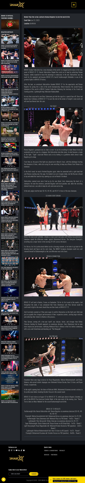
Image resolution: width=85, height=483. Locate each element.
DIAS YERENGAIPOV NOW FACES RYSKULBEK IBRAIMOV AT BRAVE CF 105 (9, 170)
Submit (34, 474)
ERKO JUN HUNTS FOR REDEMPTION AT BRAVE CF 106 (9, 313)
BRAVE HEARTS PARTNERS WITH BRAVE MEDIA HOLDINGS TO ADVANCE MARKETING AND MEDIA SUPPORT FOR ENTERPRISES (9, 236)
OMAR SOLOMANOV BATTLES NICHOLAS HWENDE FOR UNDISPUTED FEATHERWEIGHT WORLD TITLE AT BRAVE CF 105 (10, 358)
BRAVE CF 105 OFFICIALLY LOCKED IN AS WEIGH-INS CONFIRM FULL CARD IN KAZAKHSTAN (10, 124)
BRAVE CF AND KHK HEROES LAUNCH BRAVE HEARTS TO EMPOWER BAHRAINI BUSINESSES (9, 387)
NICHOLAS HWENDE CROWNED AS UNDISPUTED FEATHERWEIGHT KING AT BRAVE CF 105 (9, 109)
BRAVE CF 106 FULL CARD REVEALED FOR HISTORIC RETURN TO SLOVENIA (9, 76)
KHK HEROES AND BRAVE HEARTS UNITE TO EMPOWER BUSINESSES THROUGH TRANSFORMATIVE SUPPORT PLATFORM (9, 283)
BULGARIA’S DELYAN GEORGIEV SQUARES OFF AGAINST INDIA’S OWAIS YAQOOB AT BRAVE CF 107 (9, 139)
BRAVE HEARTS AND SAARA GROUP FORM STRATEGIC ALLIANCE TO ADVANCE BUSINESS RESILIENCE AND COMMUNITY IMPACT (10, 253)
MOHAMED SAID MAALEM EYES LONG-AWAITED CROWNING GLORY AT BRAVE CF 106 (10, 299)
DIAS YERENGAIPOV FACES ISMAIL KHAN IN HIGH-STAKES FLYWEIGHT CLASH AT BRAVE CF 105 (9, 328)
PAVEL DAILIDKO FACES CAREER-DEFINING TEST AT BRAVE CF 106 (9, 372)
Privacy (62, 451)
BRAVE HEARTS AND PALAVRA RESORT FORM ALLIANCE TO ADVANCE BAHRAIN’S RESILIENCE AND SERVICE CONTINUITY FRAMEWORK (9, 187)
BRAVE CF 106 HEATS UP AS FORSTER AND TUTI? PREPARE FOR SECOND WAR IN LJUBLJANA (10, 62)
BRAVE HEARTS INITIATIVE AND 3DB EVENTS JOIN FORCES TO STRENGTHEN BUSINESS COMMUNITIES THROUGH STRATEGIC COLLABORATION (9, 92)
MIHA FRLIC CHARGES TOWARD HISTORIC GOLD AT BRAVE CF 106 (9, 342)
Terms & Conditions (51, 451)
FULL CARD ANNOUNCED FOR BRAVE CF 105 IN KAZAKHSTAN (9, 268)
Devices (46, 455)
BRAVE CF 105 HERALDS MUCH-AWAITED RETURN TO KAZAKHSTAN (9, 401)
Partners (54, 455)
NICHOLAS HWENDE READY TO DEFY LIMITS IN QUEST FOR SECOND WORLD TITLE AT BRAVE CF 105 (10, 155)
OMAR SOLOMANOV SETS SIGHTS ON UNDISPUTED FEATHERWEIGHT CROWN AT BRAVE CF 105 (9, 203)
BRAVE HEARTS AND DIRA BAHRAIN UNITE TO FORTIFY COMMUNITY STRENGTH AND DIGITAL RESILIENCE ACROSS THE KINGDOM (9, 220)
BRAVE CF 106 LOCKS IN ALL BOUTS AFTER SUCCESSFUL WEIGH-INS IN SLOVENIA (9, 47)
